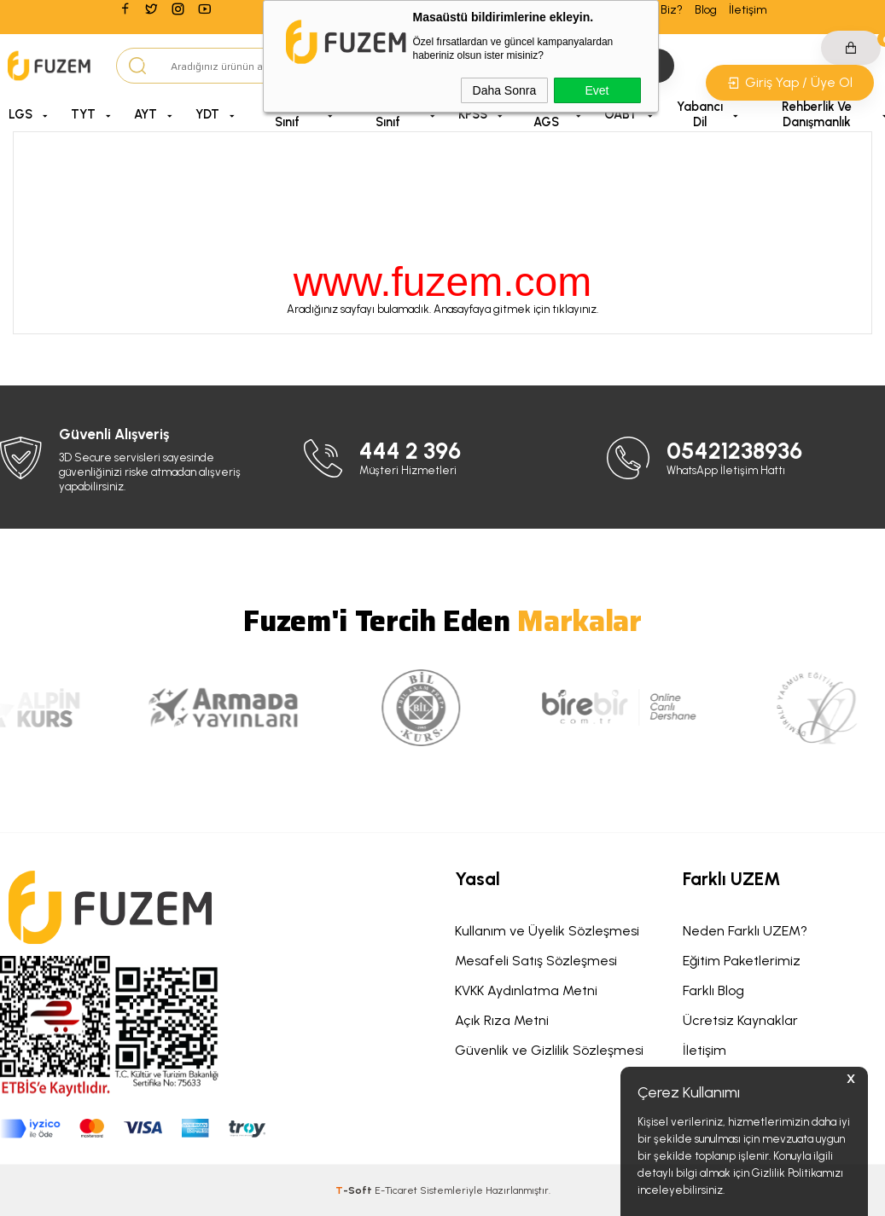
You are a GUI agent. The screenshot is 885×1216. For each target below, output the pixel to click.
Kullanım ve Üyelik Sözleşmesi (547, 931)
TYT (83, 114)
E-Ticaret (396, 1190)
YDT (207, 114)
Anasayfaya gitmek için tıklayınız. (516, 309)
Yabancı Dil (700, 114)
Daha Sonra (505, 90)
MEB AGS (546, 114)
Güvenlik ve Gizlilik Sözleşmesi (549, 1050)
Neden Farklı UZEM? (745, 931)
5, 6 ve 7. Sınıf (287, 114)
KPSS (472, 114)
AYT (145, 114)
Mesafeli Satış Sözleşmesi (536, 961)
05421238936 (734, 451)
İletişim (748, 10)
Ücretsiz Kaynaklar (740, 1020)
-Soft (355, 1190)
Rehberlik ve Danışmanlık (817, 114)
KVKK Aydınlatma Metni (526, 990)
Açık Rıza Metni (502, 1020)
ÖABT (621, 114)
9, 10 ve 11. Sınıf (387, 114)
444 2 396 (410, 451)
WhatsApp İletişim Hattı (726, 470)
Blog (706, 10)
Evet (596, 90)
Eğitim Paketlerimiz (742, 961)
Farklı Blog (713, 990)
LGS (20, 114)
